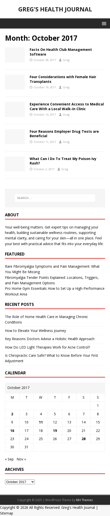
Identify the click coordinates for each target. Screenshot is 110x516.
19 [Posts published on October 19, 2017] (55, 430)
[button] (103, 23)
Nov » (21, 459)
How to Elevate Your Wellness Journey (35, 330)
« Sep (9, 459)
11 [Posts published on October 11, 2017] (41, 422)
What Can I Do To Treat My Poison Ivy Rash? (63, 160)
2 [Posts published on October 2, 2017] (12, 414)
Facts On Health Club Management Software (61, 51)
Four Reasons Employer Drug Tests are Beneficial (64, 133)
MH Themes (84, 500)
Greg (66, 60)
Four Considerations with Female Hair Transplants (63, 79)
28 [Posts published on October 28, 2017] (84, 438)
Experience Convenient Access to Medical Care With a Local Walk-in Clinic (67, 106)
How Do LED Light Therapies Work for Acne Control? (47, 347)
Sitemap (6, 513)
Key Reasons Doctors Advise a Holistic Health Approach (49, 338)
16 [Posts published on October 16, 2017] (12, 430)
